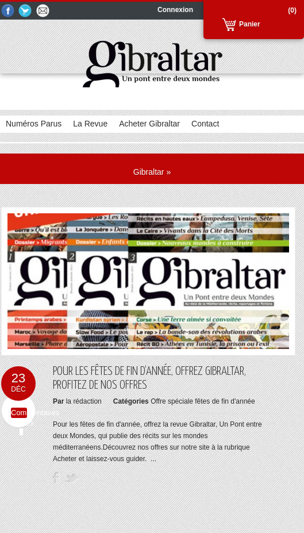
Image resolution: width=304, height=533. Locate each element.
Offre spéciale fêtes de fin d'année (203, 401)
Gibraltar (148, 172)
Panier (249, 24)
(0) (292, 10)
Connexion (175, 10)
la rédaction (84, 401)
